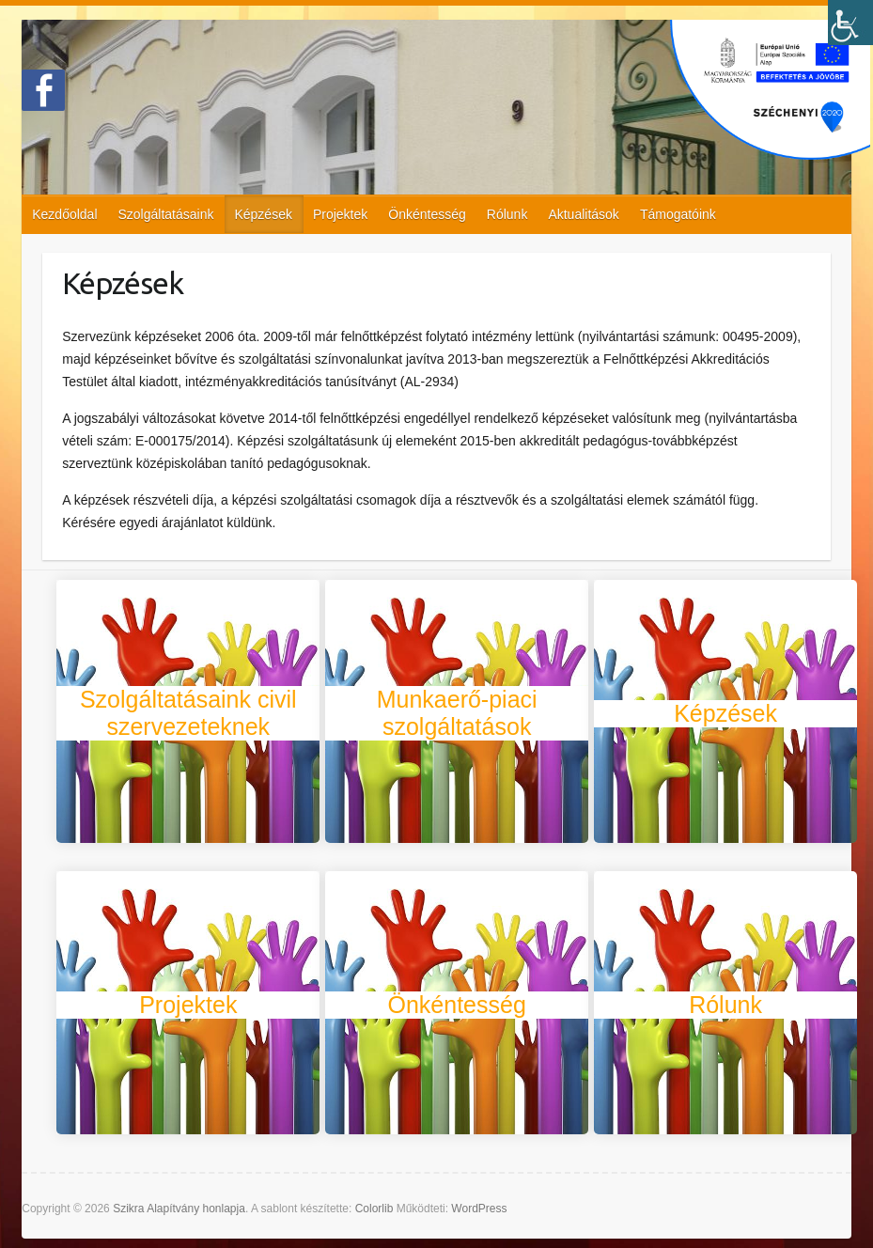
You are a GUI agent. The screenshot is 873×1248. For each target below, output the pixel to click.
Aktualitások (583, 214)
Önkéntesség (427, 214)
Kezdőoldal (64, 214)
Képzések (262, 214)
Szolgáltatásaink (166, 214)
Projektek (340, 214)
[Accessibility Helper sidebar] (850, 22)
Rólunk (507, 214)
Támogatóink (678, 214)
